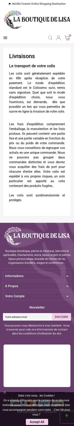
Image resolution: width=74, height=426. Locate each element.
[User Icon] (58, 38)
